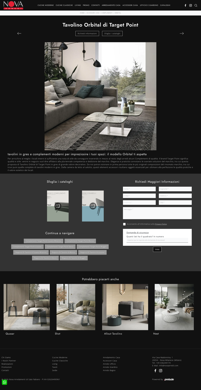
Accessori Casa (130, 5)
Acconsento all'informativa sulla (147, 224)
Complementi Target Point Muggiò (92, 247)
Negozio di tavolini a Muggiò (74, 258)
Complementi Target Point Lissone (27, 247)
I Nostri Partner (9, 360)
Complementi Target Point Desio (60, 247)
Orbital (118, 13)
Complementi (107, 13)
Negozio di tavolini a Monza (63, 252)
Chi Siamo (6, 357)
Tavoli (54, 367)
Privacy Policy (161, 224)
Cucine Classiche (64, 5)
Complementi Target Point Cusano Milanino (43, 241)
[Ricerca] (196, 5)
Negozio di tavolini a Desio (45, 258)
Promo (86, 5)
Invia (157, 249)
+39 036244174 (163, 363)
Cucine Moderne (46, 5)
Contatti (95, 5)
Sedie (54, 370)
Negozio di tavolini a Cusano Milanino (31, 252)
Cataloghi (165, 5)
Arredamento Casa (111, 5)
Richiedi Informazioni (87, 33)
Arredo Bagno (109, 370)
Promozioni (7, 367)
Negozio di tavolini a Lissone (92, 252)
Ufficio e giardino (149, 5)
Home (82, 13)
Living (78, 5)
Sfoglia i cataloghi (112, 33)
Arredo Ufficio (109, 364)
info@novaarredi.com (168, 365)
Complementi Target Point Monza (80, 241)
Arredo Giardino (110, 367)
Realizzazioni (7, 364)
